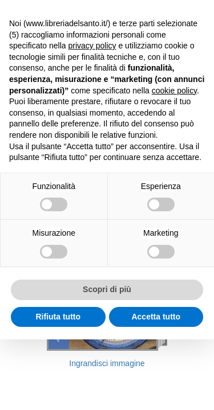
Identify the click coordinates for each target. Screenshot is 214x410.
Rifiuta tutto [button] (57, 316)
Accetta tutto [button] (155, 316)
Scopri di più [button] (107, 289)
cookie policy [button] (174, 90)
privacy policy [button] (92, 45)
